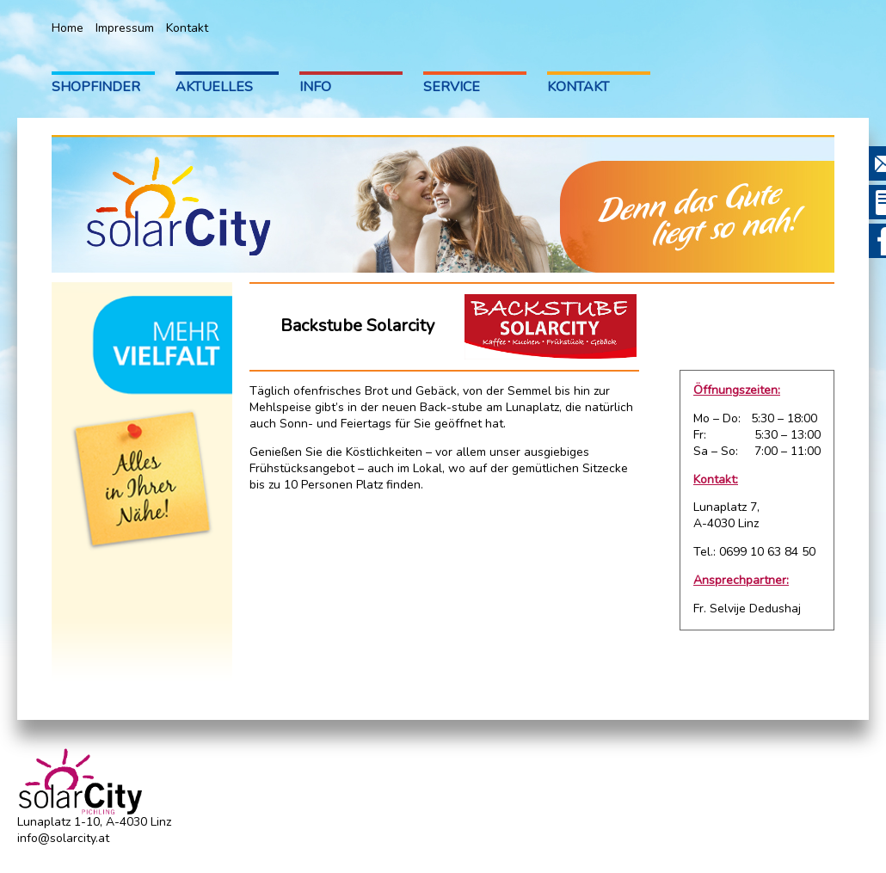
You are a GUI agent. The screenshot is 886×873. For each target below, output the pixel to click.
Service (451, 86)
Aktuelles (214, 86)
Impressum (124, 28)
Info (315, 86)
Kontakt (187, 28)
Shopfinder (96, 86)
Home (67, 28)
